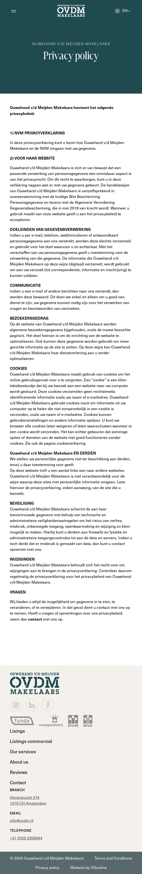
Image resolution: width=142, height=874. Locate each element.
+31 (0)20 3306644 (26, 837)
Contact (18, 782)
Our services (23, 751)
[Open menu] (14, 11)
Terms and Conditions (113, 858)
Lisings (17, 730)
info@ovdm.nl (21, 820)
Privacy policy (47, 867)
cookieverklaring (71, 443)
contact (35, 619)
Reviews (18, 772)
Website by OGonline (88, 867)
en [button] (121, 10)
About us (19, 761)
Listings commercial (31, 741)
